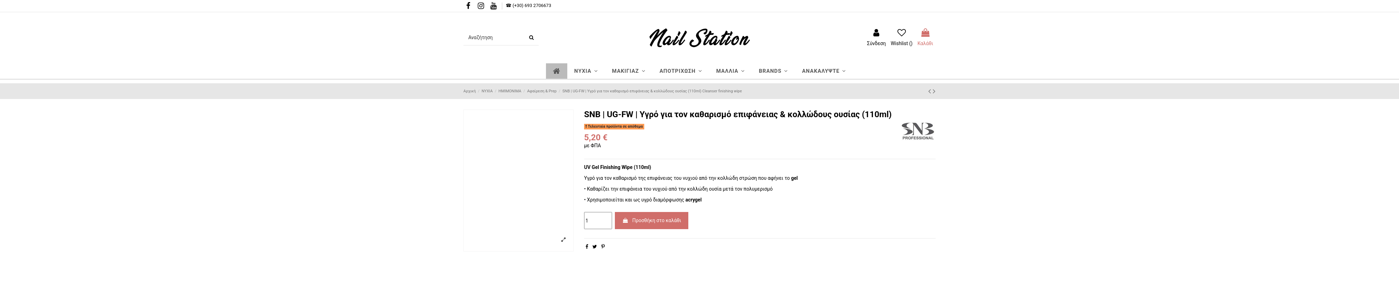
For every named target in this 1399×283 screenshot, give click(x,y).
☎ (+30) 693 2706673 (528, 5)
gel (794, 178)
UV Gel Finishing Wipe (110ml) (617, 167)
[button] (586, 71)
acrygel (694, 200)
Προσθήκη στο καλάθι (651, 220)
